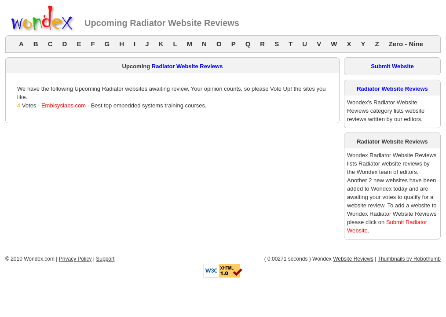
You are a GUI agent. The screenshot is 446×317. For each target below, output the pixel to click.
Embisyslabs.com (63, 105)
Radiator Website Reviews (187, 66)
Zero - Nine (406, 44)
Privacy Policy (75, 259)
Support (105, 259)
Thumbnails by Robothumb (409, 259)
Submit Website (392, 66)
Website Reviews (353, 259)
